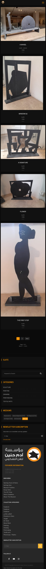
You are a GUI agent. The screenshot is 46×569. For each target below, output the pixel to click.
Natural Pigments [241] (19, 416)
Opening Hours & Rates (11, 482)
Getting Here (8, 485)
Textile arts (7, 401)
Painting (6, 391)
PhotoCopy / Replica (10, 534)
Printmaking (7, 398)
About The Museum (10, 496)
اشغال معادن (8, 513)
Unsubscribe (6, 439)
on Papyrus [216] (31, 416)
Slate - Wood (23, 48)
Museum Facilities (9, 487)
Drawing (6, 394)
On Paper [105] (8, 418)
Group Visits (7, 489)
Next (27, 338)
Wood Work (7, 523)
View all (25, 418)
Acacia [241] (7, 416)
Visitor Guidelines (9, 494)
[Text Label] (23, 373)
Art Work (6, 520)
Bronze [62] (17, 418)
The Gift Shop (8, 492)
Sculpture (7, 387)
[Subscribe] (23, 436)
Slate (23, 117)
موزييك (6, 518)
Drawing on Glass (9, 516)
